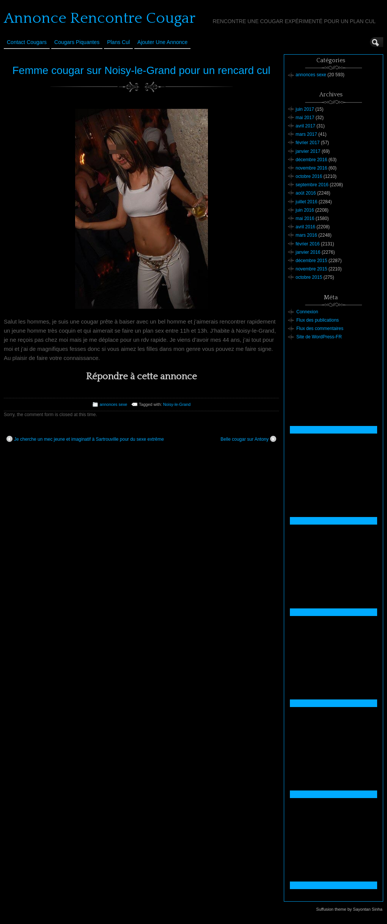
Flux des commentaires (319, 328)
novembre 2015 (311, 269)
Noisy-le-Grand (177, 404)
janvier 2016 (308, 252)
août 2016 (306, 193)
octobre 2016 (309, 176)
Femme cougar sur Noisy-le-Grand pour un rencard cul (141, 70)
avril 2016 (305, 226)
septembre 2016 (312, 184)
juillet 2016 (306, 201)
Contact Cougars (27, 42)
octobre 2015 (309, 277)
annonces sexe (113, 404)
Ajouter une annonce (162, 42)
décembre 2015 (311, 260)
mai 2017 (305, 117)
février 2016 (307, 244)
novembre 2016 (311, 168)
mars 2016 (306, 235)
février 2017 (307, 142)
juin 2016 (305, 210)
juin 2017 (305, 109)
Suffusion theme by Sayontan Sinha (349, 909)
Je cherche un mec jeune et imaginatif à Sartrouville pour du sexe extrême (85, 439)
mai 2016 (305, 218)
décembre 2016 (311, 159)
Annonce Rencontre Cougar (99, 18)
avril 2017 (305, 126)
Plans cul (118, 42)
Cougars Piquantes (76, 42)
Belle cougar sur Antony (248, 439)
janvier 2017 (308, 151)
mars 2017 (306, 134)
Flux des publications (317, 320)
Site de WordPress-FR (319, 336)
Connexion (307, 311)
